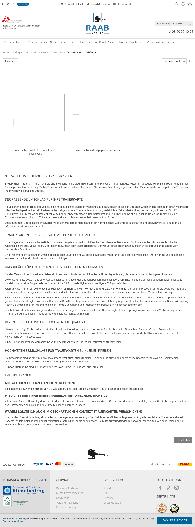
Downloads (62, 497)
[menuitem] (14, 42)
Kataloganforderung (67, 488)
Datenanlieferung (66, 507)
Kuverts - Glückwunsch (52, 52)
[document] (97, 520)
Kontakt (107, 488)
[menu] (97, 42)
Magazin (22, 4)
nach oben (184, 440)
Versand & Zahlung (67, 502)
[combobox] (174, 23)
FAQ (105, 493)
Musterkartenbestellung (69, 493)
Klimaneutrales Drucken (24, 480)
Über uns (108, 497)
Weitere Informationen (13, 521)
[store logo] (97, 23)
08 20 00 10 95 (182, 32)
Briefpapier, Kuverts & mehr (25, 52)
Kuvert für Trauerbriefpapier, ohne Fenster (97, 150)
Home (6, 52)
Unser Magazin (112, 502)
